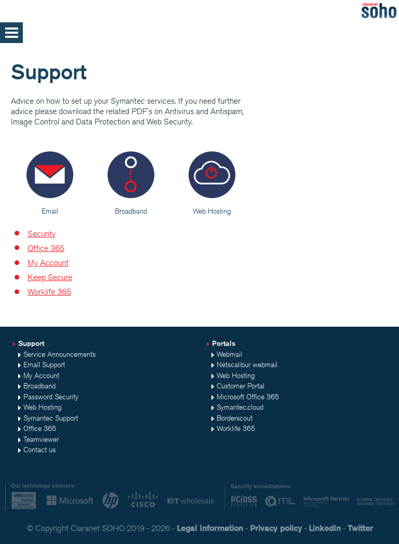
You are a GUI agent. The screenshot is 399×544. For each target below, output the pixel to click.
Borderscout (234, 418)
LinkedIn (325, 528)
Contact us (39, 449)
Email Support (44, 364)
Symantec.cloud (240, 407)
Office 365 (46, 248)
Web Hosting (42, 407)
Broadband (39, 385)
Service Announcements (59, 354)
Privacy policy (276, 528)
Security (42, 234)
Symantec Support (50, 418)
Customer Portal (240, 385)
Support (31, 343)
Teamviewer (41, 439)
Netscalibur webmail (247, 364)
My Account (48, 263)
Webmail (229, 354)
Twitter (360, 528)
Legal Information (210, 528)
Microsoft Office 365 (248, 396)
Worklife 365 (49, 292)
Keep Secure (50, 277)
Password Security (50, 396)
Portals (223, 343)
